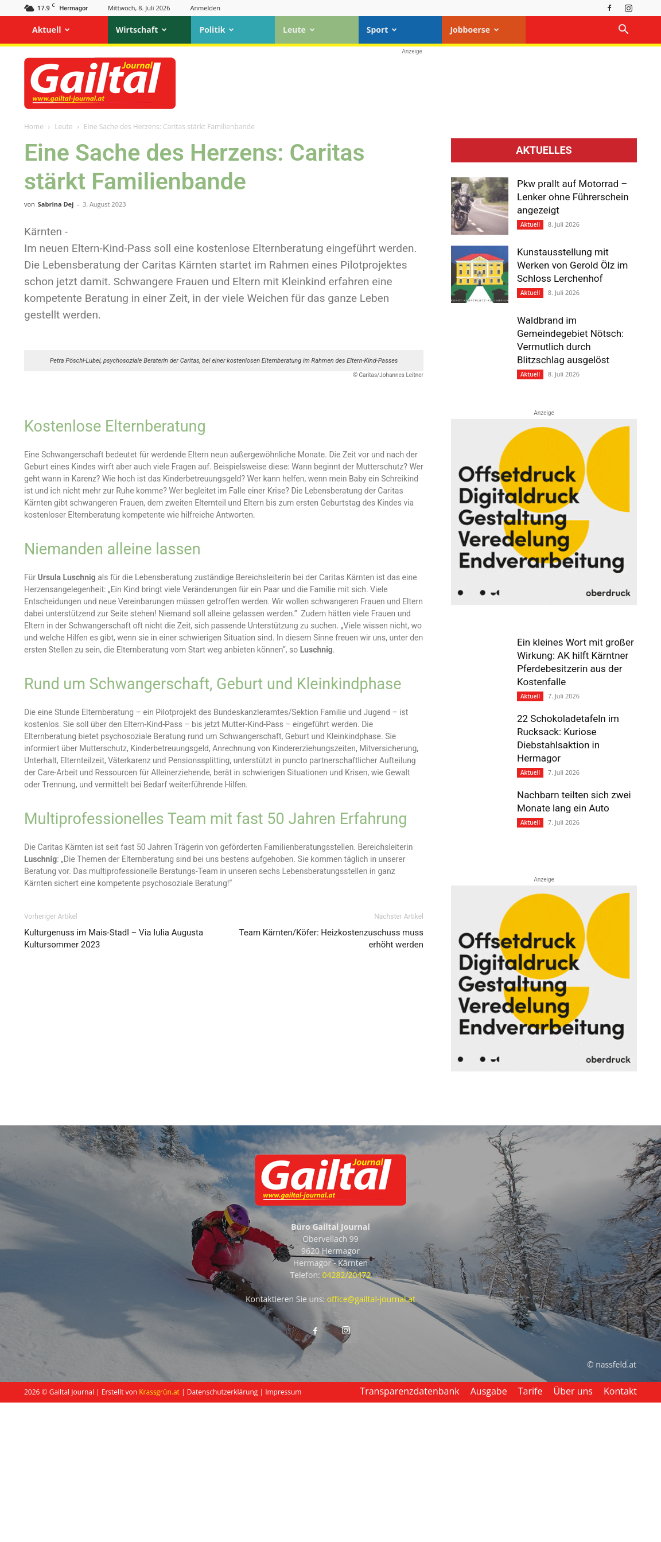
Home (34, 126)
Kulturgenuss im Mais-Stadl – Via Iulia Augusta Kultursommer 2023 (113, 1205)
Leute (299, 29)
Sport (382, 29)
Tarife (530, 1530)
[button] (623, 30)
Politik (216, 29)
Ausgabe (489, 1530)
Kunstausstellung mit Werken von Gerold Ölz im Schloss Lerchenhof (572, 265)
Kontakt (620, 1530)
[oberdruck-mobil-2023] (544, 602)
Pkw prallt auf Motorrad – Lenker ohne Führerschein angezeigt (573, 197)
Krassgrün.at (159, 1531)
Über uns (573, 1530)
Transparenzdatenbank (409, 1530)
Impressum (283, 1531)
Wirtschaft (142, 29)
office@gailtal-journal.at (371, 1438)
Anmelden (205, 7)
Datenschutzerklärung (222, 1531)
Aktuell (51, 29)
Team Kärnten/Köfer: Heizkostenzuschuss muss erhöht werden (331, 1205)
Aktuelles (543, 150)
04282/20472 (346, 1414)
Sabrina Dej (56, 204)
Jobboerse (474, 29)
